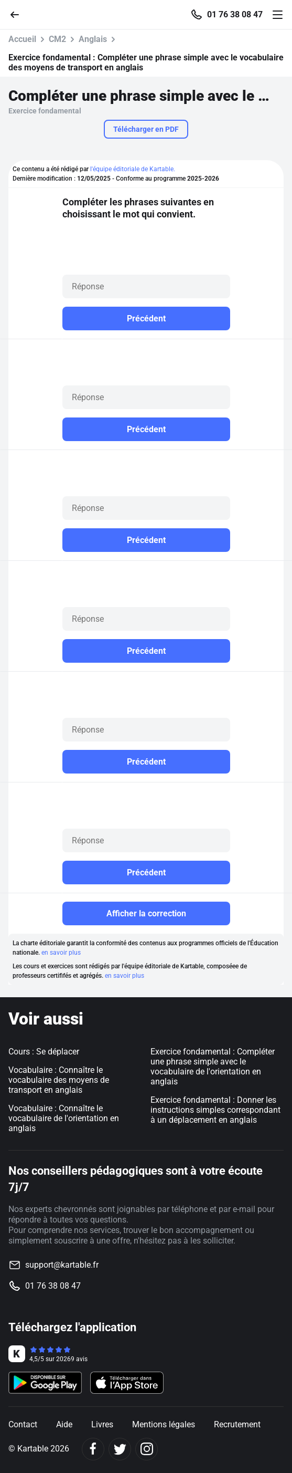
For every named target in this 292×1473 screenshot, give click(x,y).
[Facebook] (93, 1449)
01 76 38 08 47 (235, 15)
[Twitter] (120, 1449)
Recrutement (237, 1424)
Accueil (22, 39)
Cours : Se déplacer (43, 1052)
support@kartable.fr (62, 1265)
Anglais (93, 39)
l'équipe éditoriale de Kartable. (132, 169)
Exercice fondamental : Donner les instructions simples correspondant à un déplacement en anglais (215, 1110)
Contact (22, 1424)
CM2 (57, 39)
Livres (102, 1424)
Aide (64, 1424)
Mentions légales (163, 1424)
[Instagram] (146, 1449)
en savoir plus (61, 952)
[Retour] (18, 14)
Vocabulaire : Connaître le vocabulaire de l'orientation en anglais (63, 1118)
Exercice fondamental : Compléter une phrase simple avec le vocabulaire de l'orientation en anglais (212, 1067)
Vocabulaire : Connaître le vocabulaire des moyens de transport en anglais (58, 1080)
